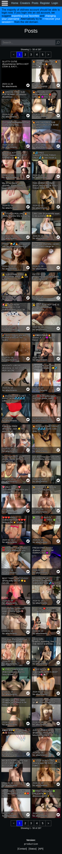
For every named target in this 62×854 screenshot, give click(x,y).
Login (55, 3)
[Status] (32, 848)
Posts (35, 3)
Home (14, 3)
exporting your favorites (25, 15)
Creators (25, 3)
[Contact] (22, 848)
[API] (40, 848)
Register (45, 3)
